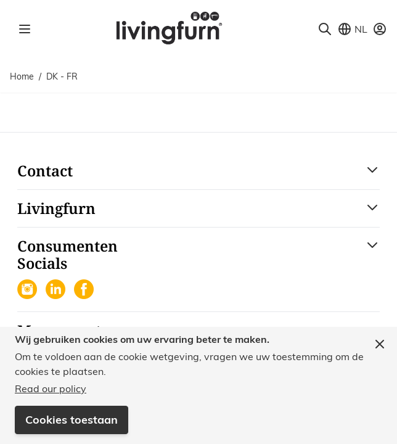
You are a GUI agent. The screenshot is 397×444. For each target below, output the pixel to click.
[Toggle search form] (324, 29)
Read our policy (50, 388)
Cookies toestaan (71, 420)
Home (22, 76)
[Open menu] (24, 29)
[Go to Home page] (168, 27)
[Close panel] (379, 344)
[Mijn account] (379, 29)
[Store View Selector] (352, 29)
